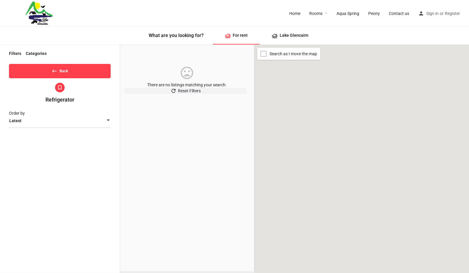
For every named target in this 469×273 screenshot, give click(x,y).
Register (452, 13)
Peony (374, 13)
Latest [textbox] (15, 122)
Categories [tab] (36, 53)
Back (59, 70)
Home (294, 13)
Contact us (399, 13)
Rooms (315, 13)
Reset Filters (187, 94)
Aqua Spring (347, 13)
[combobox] (60, 123)
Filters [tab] (15, 53)
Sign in (432, 13)
